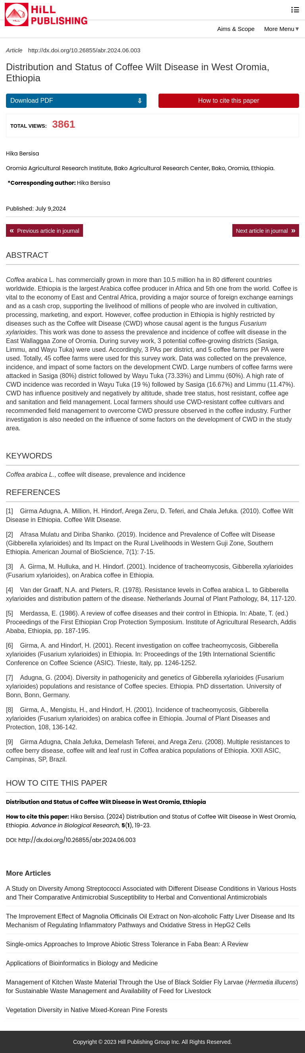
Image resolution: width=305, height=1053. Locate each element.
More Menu (279, 28)
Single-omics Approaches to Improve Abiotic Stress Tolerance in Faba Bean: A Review (127, 944)
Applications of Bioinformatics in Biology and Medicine (82, 963)
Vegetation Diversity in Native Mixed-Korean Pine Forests (86, 1010)
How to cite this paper (228, 100)
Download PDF (31, 100)
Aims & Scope (236, 28)
